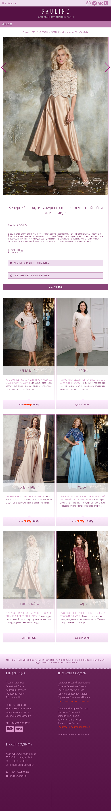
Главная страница (15, 682)
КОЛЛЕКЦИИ (55, 32)
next (107, 67)
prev (3, 67)
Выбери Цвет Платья (68, 723)
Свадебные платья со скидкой (73, 701)
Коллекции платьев (16, 690)
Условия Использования (18, 715)
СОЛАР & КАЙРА (81, 32)
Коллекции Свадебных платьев (74, 682)
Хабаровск (9, 3)
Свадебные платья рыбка (71, 690)
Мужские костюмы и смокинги (73, 734)
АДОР (82, 371)
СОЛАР (82, 487)
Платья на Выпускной (69, 712)
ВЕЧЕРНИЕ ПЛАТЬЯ (40, 32)
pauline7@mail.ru (18, 775)
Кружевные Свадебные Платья (74, 697)
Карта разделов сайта (17, 712)
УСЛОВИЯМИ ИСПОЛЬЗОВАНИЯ (90, 660)
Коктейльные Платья (68, 715)
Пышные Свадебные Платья (72, 686)
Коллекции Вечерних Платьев (73, 708)
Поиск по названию (16, 704)
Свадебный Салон (15, 686)
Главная (26, 32)
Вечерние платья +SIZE (70, 719)
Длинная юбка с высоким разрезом (25, 496)
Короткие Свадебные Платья (73, 693)
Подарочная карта (15, 693)
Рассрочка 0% (13, 697)
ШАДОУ (82, 604)
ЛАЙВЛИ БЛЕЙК (29, 487)
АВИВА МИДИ (29, 371)
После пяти (68, 32)
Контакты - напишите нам (19, 708)
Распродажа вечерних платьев (74, 727)
